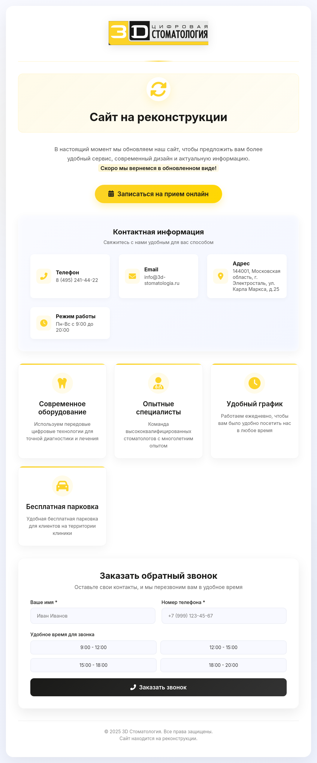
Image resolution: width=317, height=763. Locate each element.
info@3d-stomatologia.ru (162, 280)
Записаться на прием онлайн (158, 194)
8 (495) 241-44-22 (77, 280)
